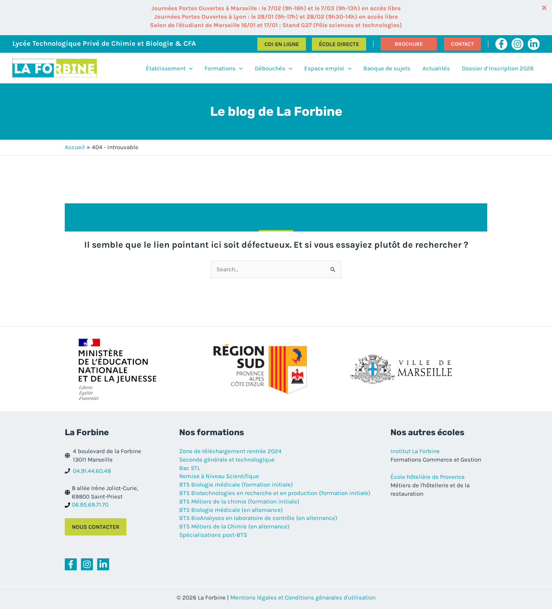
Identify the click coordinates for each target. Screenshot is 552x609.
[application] (189, 68)
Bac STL (189, 467)
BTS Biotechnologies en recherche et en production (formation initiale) (274, 492)
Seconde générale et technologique (227, 459)
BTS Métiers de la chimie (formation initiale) (239, 501)
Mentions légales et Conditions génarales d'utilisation (303, 597)
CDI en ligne (281, 44)
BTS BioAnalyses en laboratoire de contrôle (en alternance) (258, 517)
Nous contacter (95, 527)
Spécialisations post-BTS (213, 534)
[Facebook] (501, 44)
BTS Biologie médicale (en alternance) (231, 509)
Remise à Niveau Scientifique (219, 476)
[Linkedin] (534, 44)
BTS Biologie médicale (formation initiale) (236, 484)
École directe (339, 44)
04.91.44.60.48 (92, 470)
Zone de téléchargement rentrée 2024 (230, 451)
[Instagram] (517, 44)
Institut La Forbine (415, 451)
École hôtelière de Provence (427, 476)
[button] (409, 44)
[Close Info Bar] (544, 8)
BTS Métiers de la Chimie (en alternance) (234, 526)
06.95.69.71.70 (90, 504)
